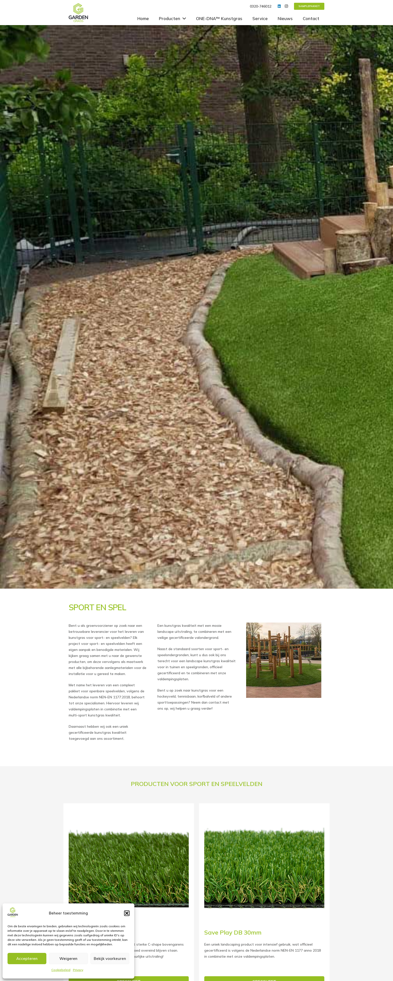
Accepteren (27, 958)
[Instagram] (286, 6)
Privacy (78, 970)
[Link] (78, 12)
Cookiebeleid (60, 970)
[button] (126, 913)
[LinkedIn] (279, 6)
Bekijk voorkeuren (110, 958)
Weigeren (68, 958)
